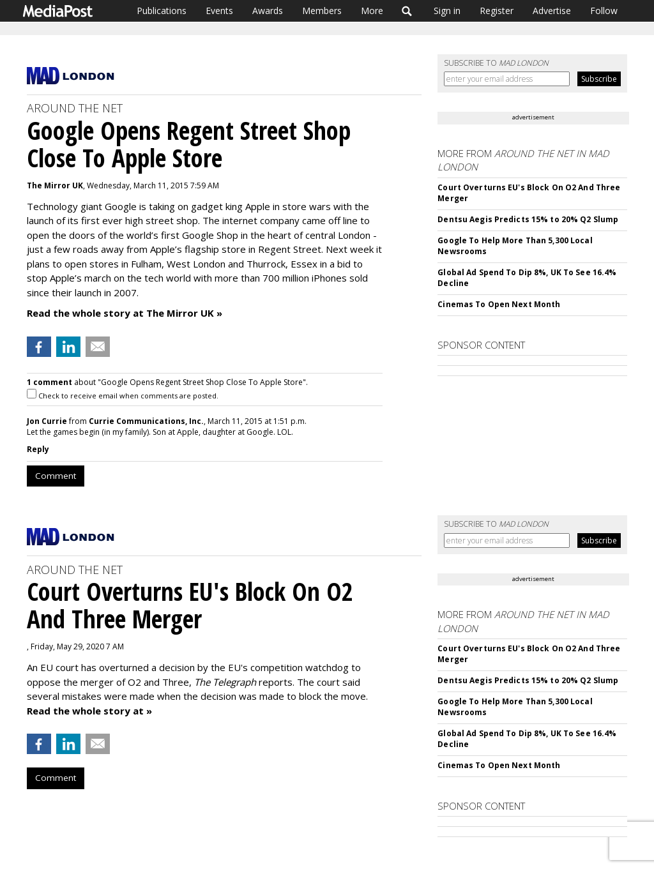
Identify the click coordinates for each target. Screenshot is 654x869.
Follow (604, 10)
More (372, 10)
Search (407, 11)
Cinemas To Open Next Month (498, 304)
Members (322, 10)
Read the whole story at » (89, 710)
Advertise (552, 10)
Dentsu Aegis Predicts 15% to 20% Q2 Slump (527, 219)
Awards (267, 10)
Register (496, 10)
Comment (55, 475)
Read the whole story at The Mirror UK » (124, 312)
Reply (38, 449)
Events (219, 10)
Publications (161, 10)
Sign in (447, 10)
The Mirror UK (55, 185)
